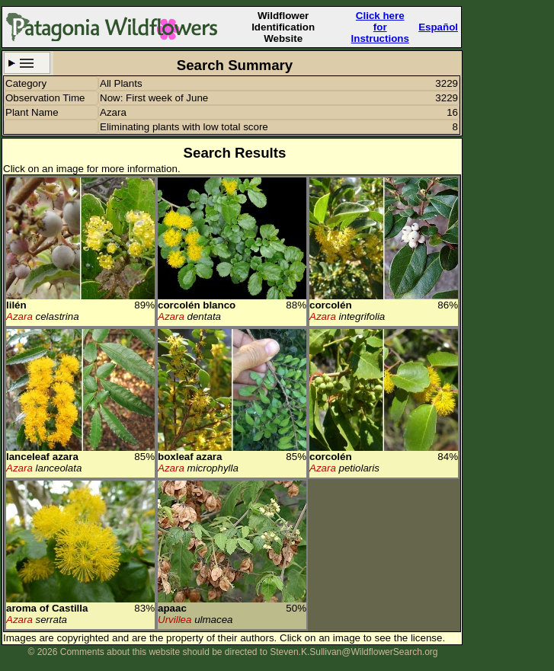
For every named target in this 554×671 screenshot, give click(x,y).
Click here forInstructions (380, 27)
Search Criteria (27, 63)
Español (438, 27)
